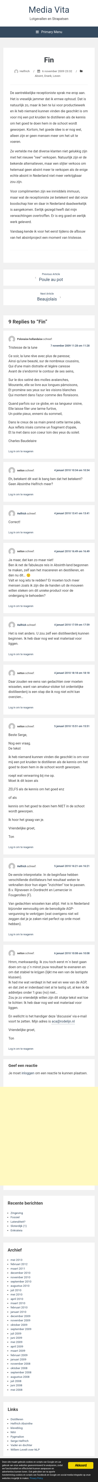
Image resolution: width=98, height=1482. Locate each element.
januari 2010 (18, 1311)
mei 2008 (16, 1389)
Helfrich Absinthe (21, 1423)
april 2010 (17, 1299)
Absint (39, 75)
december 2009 (21, 1316)
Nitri (13, 1432)
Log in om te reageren (20, 451)
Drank (48, 75)
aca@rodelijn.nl (63, 1021)
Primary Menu (49, 32)
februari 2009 (19, 1355)
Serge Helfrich (19, 1441)
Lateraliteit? (18, 1221)
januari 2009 (18, 1359)
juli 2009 (16, 1333)
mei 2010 (16, 1294)
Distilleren (17, 1419)
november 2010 (20, 1277)
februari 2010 (19, 1307)
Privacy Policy (36, 1478)
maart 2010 (18, 1303)
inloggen (27, 1073)
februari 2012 (19, 1264)
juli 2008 (16, 1381)
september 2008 (21, 1372)
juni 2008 (16, 1385)
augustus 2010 (20, 1285)
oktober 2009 (19, 1324)
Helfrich (25, 71)
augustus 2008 (20, 1376)
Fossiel (15, 1217)
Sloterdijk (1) (19, 1226)
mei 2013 (16, 1259)
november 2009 (20, 1320)
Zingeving (17, 1213)
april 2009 (17, 1346)
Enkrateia (16, 1230)
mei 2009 (16, 1342)
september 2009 (21, 1329)
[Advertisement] (49, 1136)
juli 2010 (16, 1290)
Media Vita (49, 10)
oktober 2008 (19, 1368)
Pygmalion (17, 1436)
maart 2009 (18, 1350)
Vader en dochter (21, 1445)
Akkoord (81, 1465)
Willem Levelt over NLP (25, 1449)
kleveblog (17, 1428)
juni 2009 (16, 1337)
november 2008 (20, 1363)
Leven (56, 75)
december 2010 (21, 1272)
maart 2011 (18, 1268)
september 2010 (21, 1281)
